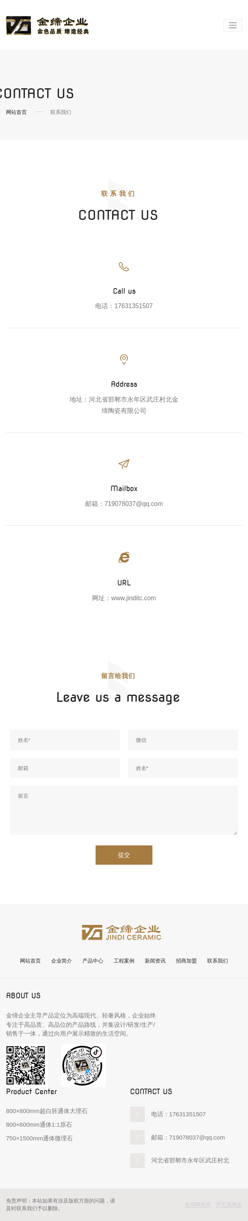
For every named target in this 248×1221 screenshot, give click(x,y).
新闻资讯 (155, 961)
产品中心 (92, 961)
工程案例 (124, 961)
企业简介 (61, 961)
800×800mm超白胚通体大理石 (47, 1110)
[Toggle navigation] (233, 25)
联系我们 (217, 961)
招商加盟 (186, 961)
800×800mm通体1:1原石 (39, 1124)
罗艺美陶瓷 (229, 1204)
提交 (124, 855)
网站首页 (16, 112)
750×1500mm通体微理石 (39, 1138)
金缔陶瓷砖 (198, 1204)
